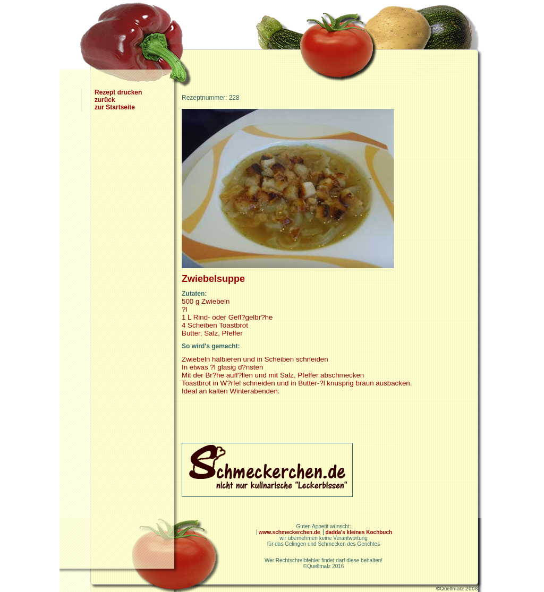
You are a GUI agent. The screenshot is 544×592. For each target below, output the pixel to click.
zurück (105, 100)
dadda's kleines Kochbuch (358, 532)
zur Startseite (115, 107)
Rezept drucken (118, 92)
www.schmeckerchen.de (290, 532)
